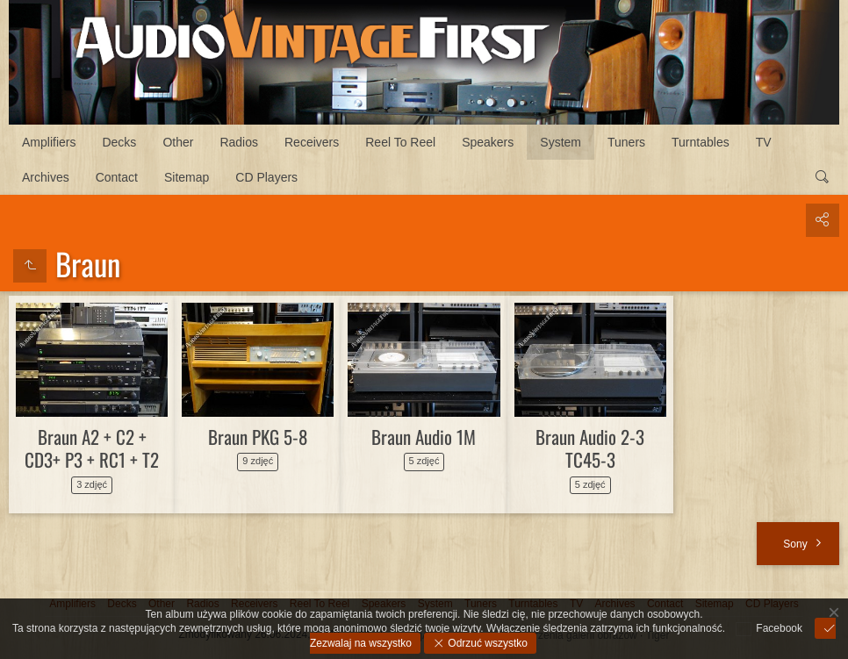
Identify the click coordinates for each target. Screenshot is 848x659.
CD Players (266, 177)
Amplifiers (48, 142)
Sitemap (186, 177)
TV (764, 142)
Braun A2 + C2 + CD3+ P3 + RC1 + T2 (92, 448)
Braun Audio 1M (423, 436)
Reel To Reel (400, 142)
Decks (119, 142)
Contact (117, 177)
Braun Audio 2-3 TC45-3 (589, 448)
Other (177, 142)
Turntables (700, 142)
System (560, 142)
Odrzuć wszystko (486, 643)
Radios (238, 142)
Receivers (311, 142)
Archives (45, 177)
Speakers (488, 142)
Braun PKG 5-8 (257, 436)
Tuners (626, 142)
